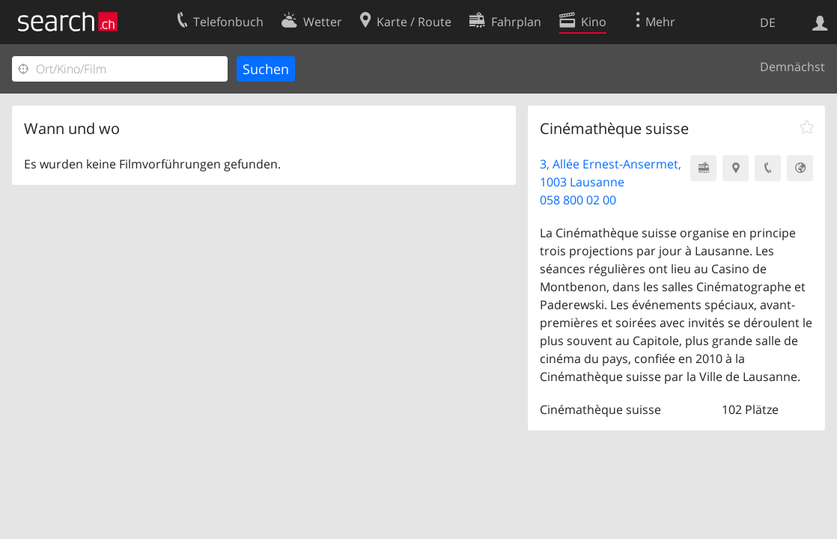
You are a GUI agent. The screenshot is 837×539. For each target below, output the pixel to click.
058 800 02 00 (578, 200)
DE (768, 22)
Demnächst (792, 66)
